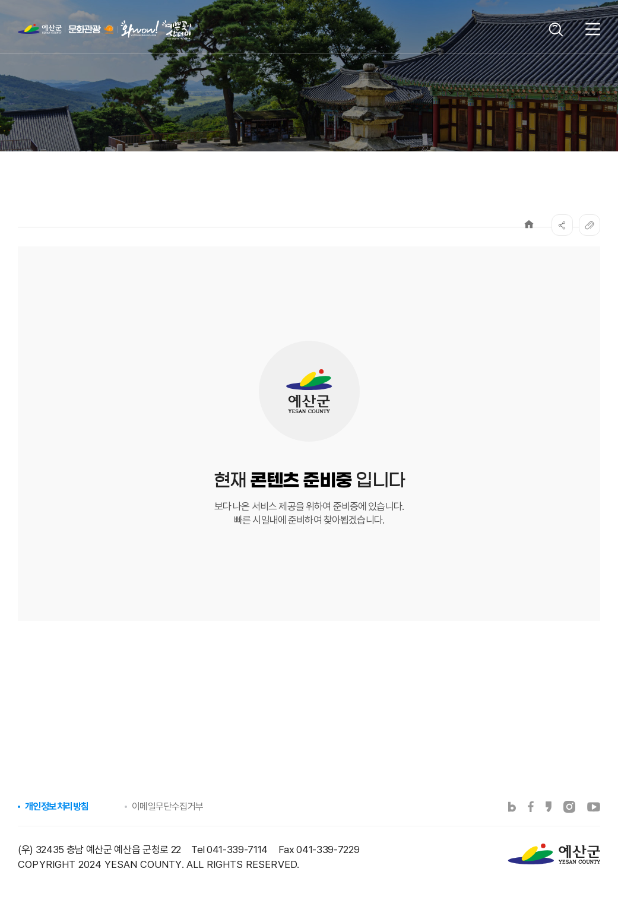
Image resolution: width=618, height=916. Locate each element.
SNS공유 (562, 225)
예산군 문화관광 (88, 32)
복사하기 (589, 225)
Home (529, 224)
